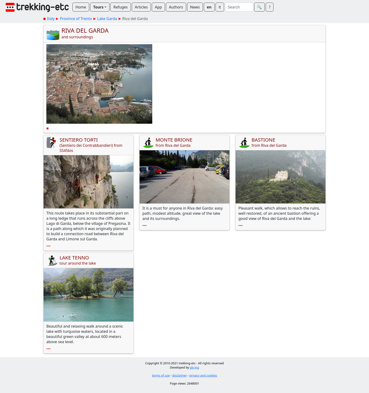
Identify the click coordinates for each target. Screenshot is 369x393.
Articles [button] (141, 7)
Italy (51, 18)
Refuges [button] (120, 7)
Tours (98, 7)
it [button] (220, 7)
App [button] (158, 7)
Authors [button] (176, 7)
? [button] (269, 7)
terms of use (161, 375)
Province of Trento (76, 18)
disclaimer (179, 375)
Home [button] (81, 7)
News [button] (195, 7)
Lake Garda (107, 18)
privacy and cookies (203, 375)
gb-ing (194, 367)
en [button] (209, 7)
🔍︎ (259, 7)
